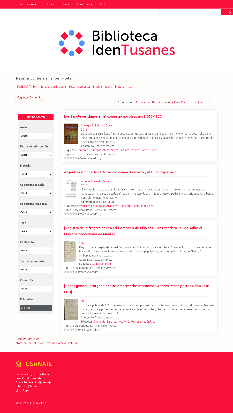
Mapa (102, 4)
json (54, 343)
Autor (147, 102)
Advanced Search (224, 12)
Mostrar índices (102, 86)
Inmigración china (143, 205)
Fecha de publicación (193, 102)
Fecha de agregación (165, 102)
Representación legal (143, 321)
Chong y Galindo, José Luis (96, 125)
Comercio (82, 150)
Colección (26, 280)
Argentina (112, 205)
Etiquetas (26, 299)
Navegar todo (26, 86)
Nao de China (148, 150)
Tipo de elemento (32, 261)
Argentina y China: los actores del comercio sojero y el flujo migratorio (120, 172)
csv (25, 343)
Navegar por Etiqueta (53, 86)
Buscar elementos (79, 86)
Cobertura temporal (33, 203)
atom (19, 343)
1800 (82, 243)
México (135, 150)
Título (139, 102)
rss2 (75, 343)
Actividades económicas (91, 205)
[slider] (71, 157)
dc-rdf (32, 343)
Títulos (65, 4)
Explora (47, 4)
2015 (84, 185)
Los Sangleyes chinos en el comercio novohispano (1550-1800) (113, 116)
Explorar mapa (124, 86)
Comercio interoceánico (104, 150)
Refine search (36, 117)
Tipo (23, 222)
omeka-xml (65, 343)
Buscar (230, 12)
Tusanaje (40, 402)
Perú (108, 263)
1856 (84, 301)
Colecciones (83, 4)
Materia (25, 165)
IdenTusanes (26, 4)
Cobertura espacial (32, 184)
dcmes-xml (44, 343)
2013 (84, 129)
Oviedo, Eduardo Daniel (95, 181)
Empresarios (114, 321)
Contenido (27, 242)
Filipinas (124, 150)
